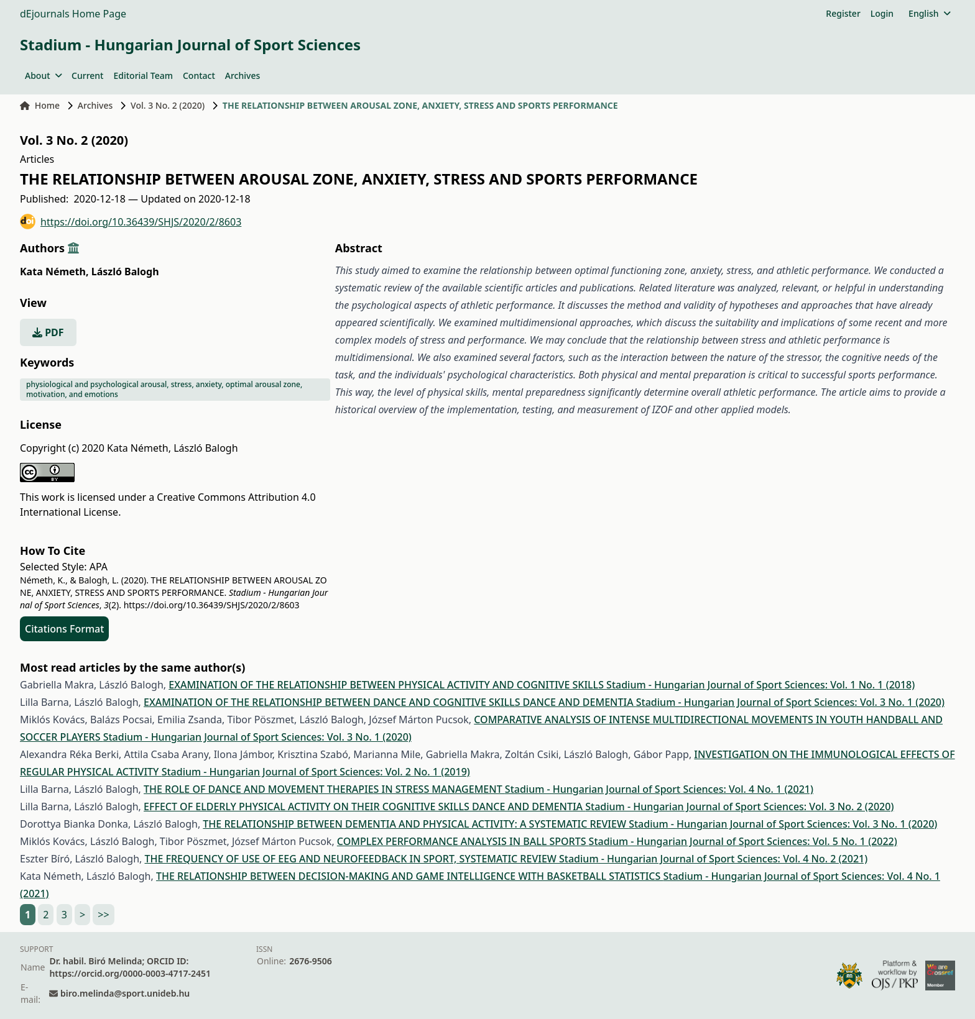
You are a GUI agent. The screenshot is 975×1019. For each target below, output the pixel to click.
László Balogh (125, 271)
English (929, 13)
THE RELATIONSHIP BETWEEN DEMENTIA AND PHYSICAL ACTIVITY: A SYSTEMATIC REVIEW (416, 824)
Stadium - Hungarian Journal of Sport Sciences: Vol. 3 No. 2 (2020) (739, 806)
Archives (242, 75)
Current (87, 75)
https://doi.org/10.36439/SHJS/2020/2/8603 (130, 221)
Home (40, 105)
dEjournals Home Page (73, 14)
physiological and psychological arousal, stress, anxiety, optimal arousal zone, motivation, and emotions (164, 389)
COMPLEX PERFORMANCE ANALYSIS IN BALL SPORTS (463, 841)
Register (843, 13)
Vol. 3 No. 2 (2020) (168, 105)
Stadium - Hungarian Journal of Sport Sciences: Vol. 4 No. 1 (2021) (659, 789)
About (43, 75)
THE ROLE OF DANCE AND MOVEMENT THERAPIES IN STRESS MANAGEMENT (324, 789)
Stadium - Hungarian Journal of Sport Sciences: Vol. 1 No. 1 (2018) (760, 685)
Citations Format (64, 629)
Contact (199, 75)
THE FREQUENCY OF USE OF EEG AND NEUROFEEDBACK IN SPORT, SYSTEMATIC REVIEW (351, 859)
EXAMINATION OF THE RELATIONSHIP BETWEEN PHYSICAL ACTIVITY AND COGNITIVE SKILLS (387, 685)
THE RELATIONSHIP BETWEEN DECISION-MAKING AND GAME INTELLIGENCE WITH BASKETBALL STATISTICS (409, 876)
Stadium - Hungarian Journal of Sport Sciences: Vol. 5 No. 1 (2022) (743, 841)
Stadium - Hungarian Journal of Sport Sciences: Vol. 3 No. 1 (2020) (790, 702)
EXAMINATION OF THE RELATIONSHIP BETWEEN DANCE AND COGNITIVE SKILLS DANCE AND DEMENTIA (390, 702)
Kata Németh (54, 271)
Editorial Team (143, 75)
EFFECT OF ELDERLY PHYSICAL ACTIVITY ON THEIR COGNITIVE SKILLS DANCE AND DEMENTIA (364, 806)
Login (882, 13)
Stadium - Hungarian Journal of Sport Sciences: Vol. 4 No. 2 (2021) (713, 859)
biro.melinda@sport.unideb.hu (125, 993)
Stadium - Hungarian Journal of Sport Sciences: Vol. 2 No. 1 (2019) (316, 772)
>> (103, 914)
